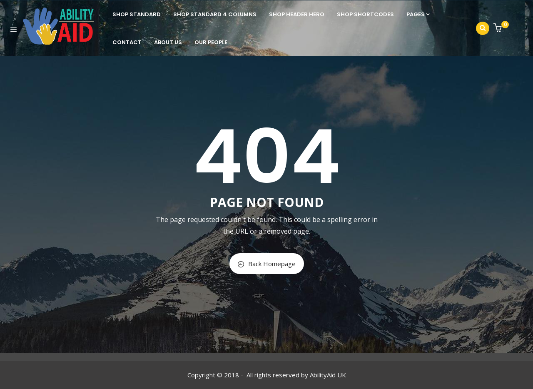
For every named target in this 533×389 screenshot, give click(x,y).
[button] (498, 28)
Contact (127, 42)
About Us (168, 42)
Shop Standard (136, 14)
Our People (210, 42)
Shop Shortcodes (365, 14)
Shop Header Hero (296, 14)
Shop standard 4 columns (215, 14)
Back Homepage (267, 263)
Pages (417, 14)
